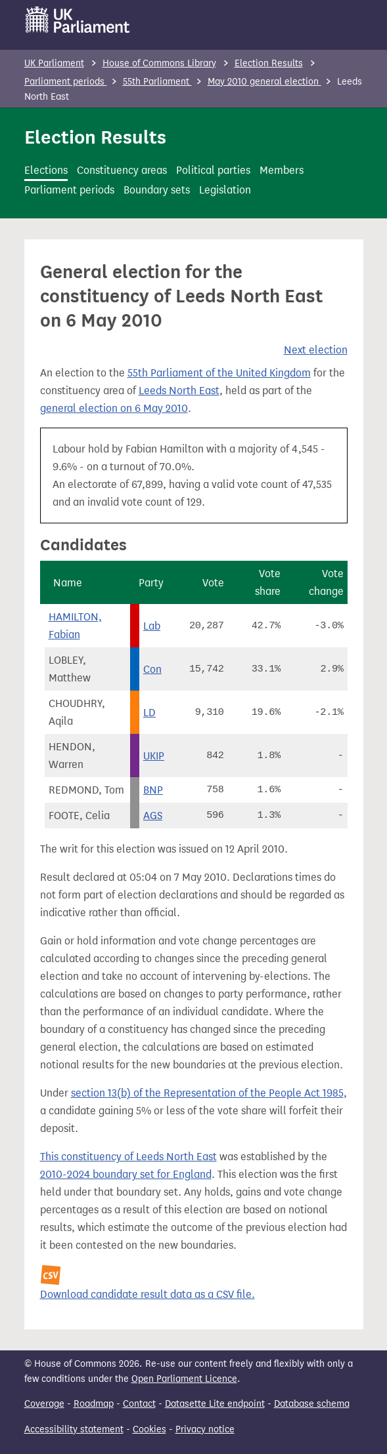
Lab (151, 626)
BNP (153, 790)
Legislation (225, 190)
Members (282, 170)
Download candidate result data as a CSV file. (147, 1294)
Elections (46, 170)
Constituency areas (122, 170)
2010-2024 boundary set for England (126, 1174)
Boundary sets (157, 190)
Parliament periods (65, 81)
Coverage (44, 1403)
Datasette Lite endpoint (215, 1403)
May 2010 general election (264, 81)
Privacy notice (205, 1429)
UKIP (153, 756)
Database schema (312, 1403)
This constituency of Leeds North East (128, 1156)
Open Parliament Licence (184, 1378)
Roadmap (94, 1403)
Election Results (269, 63)
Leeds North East (179, 390)
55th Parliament (157, 81)
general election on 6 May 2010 (114, 408)
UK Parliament (54, 63)
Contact (139, 1403)
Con (152, 669)
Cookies (149, 1429)
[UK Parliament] (77, 19)
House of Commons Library (159, 63)
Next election (316, 350)
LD (149, 712)
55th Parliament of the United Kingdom (219, 373)
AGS (152, 815)
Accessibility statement (74, 1429)
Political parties (213, 170)
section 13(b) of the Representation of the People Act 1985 (207, 1093)
